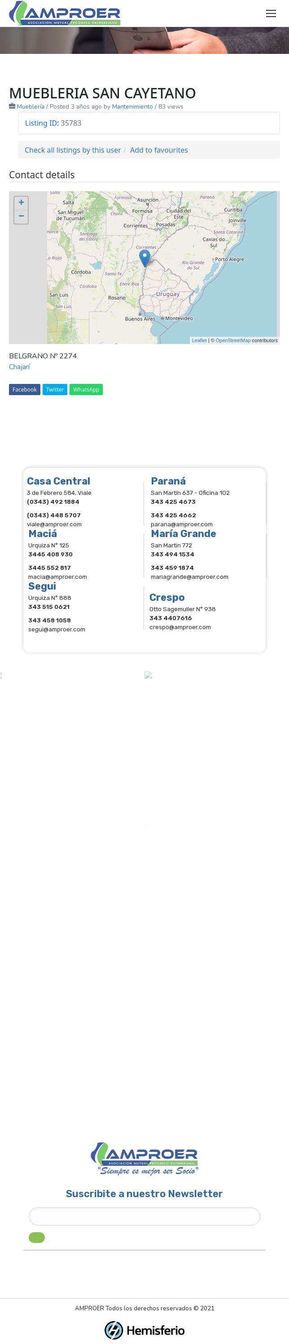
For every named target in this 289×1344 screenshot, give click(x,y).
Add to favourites (159, 150)
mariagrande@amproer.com (189, 576)
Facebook (25, 389)
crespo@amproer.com (180, 626)
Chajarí (19, 367)
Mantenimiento (132, 106)
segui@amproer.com (56, 629)
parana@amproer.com (182, 524)
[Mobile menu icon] (271, 13)
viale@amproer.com (54, 524)
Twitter (55, 389)
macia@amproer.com (57, 576)
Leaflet (199, 340)
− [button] (21, 217)
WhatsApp (86, 389)
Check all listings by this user (73, 150)
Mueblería (30, 106)
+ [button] (21, 203)
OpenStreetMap (233, 340)
